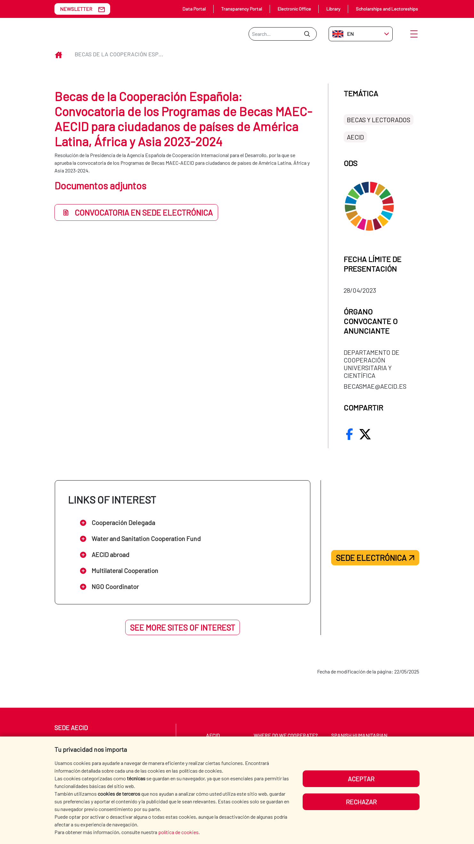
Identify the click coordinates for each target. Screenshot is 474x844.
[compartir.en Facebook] (349, 434)
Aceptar (361, 779)
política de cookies (178, 832)
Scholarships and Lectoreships (387, 9)
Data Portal (194, 9)
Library (333, 9)
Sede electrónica (375, 557)
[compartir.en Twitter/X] (365, 434)
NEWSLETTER (76, 9)
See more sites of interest (182, 627)
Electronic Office (294, 9)
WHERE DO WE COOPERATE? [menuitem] (286, 735)
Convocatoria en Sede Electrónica (136, 212)
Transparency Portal (241, 9)
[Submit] (306, 34)
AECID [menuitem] (213, 735)
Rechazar (361, 802)
